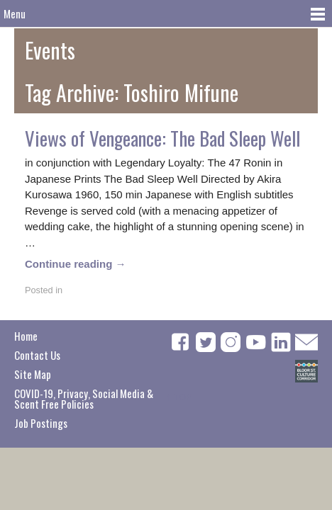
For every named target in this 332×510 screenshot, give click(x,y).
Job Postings (40, 423)
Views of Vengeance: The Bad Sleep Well (162, 138)
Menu (15, 13)
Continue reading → (75, 264)
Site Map (32, 374)
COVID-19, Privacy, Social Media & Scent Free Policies (83, 398)
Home (26, 336)
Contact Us (37, 355)
